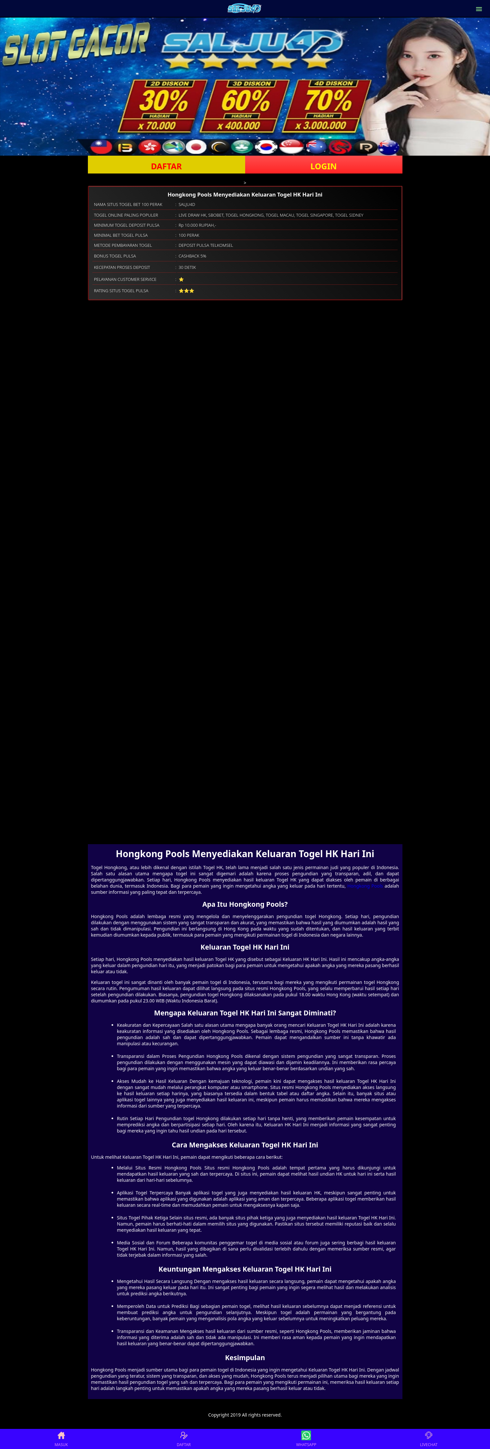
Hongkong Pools (365, 886)
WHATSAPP (306, 1439)
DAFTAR (166, 166)
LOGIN (323, 166)
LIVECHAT (428, 1439)
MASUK (61, 1439)
